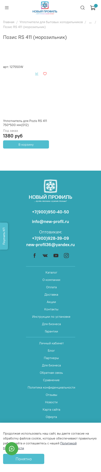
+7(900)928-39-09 (50, 238)
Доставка (51, 294)
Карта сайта (51, 409)
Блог (51, 350)
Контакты (51, 309)
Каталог (51, 272)
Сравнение (51, 380)
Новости (51, 402)
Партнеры (51, 358)
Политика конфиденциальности (51, 387)
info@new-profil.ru (50, 221)
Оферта (51, 417)
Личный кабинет (51, 343)
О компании (51, 280)
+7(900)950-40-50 (50, 212)
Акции (51, 302)
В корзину (26, 144)
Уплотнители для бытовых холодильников (51, 22)
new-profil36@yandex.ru (50, 244)
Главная (8, 22)
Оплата (51, 287)
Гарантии (51, 331)
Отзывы (51, 395)
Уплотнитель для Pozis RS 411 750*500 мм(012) (25, 123)
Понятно (24, 458)
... (90, 22)
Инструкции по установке (51, 316)
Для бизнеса (51, 324)
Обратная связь (51, 373)
